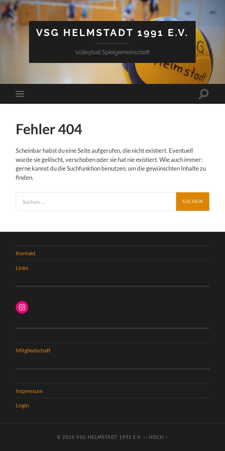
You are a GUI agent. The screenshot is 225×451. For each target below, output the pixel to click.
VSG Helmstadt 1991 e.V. (112, 32)
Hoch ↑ (158, 437)
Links (22, 267)
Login (22, 405)
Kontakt (26, 253)
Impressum (29, 390)
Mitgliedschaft (33, 350)
